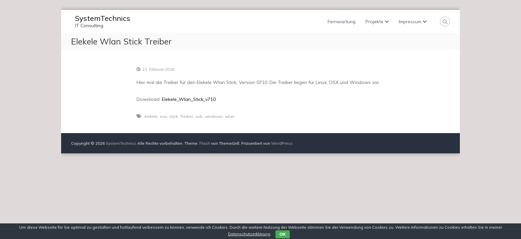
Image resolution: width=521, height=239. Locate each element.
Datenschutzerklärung (249, 233)
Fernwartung (342, 22)
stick (173, 116)
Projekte (374, 22)
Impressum (410, 22)
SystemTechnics (102, 18)
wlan (229, 116)
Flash (204, 143)
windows (214, 116)
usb (199, 116)
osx (163, 116)
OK (282, 234)
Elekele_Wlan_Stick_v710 (189, 99)
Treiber (186, 116)
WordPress (282, 143)
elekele (150, 116)
